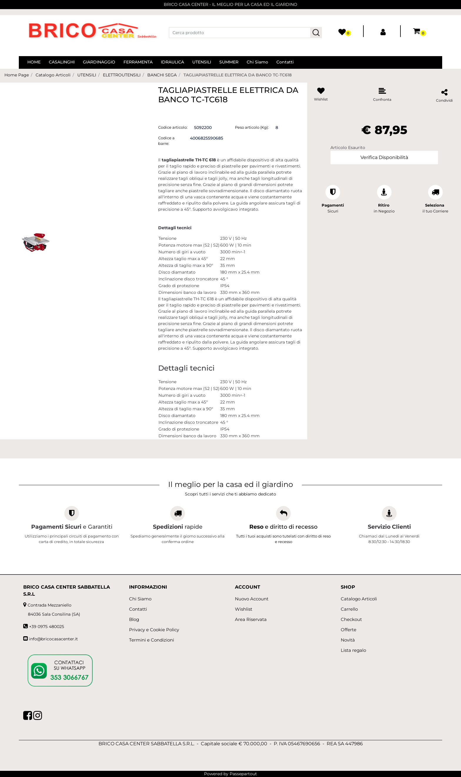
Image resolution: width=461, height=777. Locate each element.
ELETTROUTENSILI (122, 75)
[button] (316, 32)
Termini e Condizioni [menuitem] (151, 640)
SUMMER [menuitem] (228, 62)
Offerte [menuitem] (348, 629)
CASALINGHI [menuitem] (62, 62)
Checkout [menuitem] (351, 619)
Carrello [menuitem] (349, 609)
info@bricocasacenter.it (53, 639)
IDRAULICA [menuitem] (172, 62)
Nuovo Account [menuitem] (251, 599)
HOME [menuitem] (34, 62)
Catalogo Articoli (53, 75)
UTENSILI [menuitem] (201, 62)
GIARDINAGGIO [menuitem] (99, 62)
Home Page (16, 75)
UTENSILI (86, 75)
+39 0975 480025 (46, 626)
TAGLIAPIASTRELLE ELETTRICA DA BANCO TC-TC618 (237, 75)
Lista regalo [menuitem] (353, 650)
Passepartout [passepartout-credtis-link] (243, 773)
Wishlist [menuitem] (243, 609)
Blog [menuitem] (134, 619)
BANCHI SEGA (162, 75)
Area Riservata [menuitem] (251, 619)
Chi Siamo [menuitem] (257, 62)
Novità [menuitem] (348, 640)
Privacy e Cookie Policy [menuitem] (154, 629)
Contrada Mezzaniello (49, 605)
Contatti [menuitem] (285, 62)
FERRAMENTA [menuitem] (138, 62)
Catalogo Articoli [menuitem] (359, 599)
